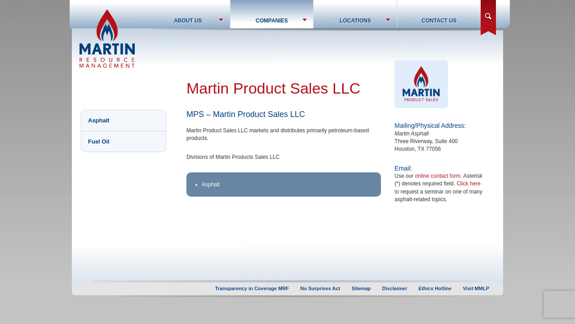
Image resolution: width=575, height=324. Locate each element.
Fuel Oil (99, 141)
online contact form (437, 176)
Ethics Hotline (435, 288)
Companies (272, 21)
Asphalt (99, 120)
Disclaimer (394, 288)
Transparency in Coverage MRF (252, 288)
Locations (355, 21)
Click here (468, 183)
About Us (188, 21)
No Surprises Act (321, 288)
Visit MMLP (476, 288)
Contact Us (439, 21)
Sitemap (361, 288)
